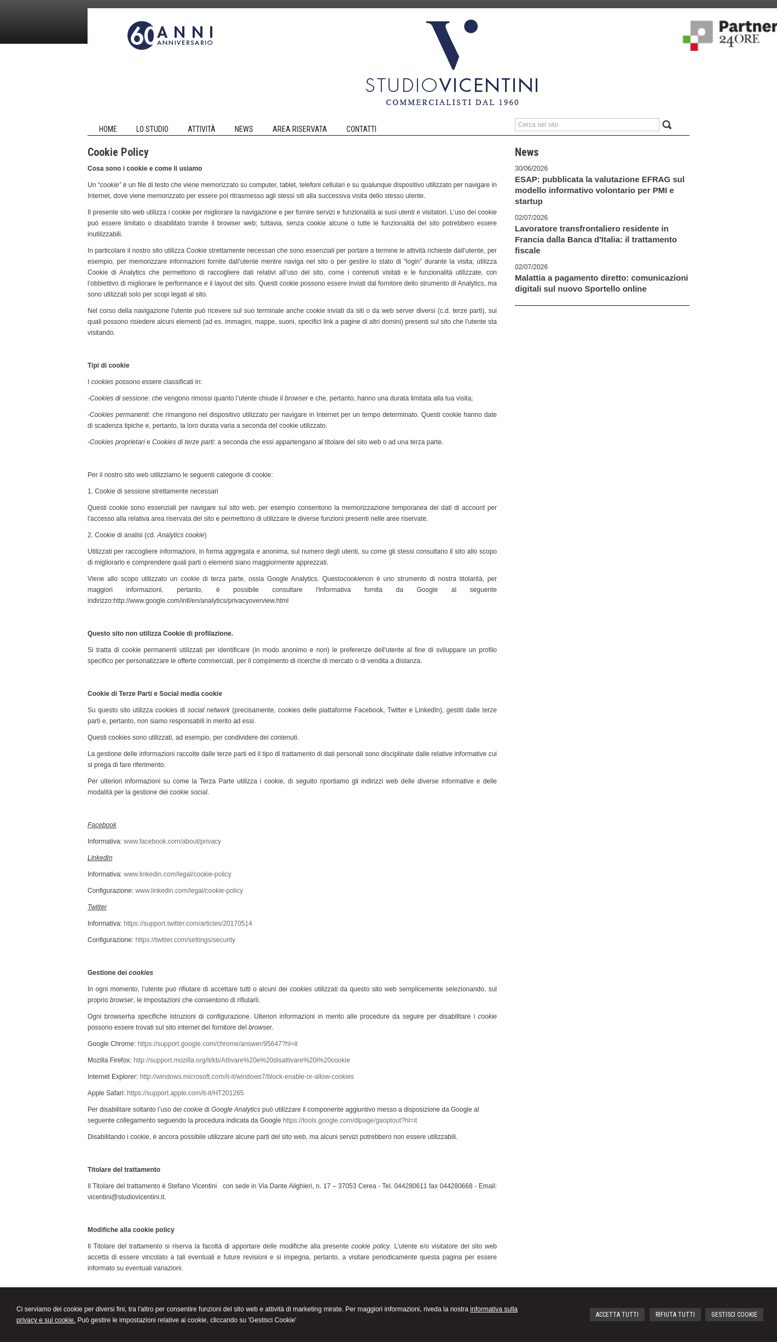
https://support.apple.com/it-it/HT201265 (185, 1093)
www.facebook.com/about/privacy (172, 841)
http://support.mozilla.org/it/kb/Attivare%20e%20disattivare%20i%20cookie (242, 1060)
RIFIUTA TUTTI (675, 1314)
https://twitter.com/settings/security (185, 940)
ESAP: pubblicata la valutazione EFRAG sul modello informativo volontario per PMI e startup (600, 190)
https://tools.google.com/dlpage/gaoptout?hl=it (350, 1120)
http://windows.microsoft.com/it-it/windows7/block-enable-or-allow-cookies (246, 1076)
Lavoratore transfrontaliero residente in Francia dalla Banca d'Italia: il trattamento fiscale (596, 239)
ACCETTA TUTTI (617, 1314)
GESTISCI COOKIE (734, 1314)
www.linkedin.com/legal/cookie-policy (177, 874)
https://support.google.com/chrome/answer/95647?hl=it (217, 1044)
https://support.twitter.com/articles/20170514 (188, 923)
